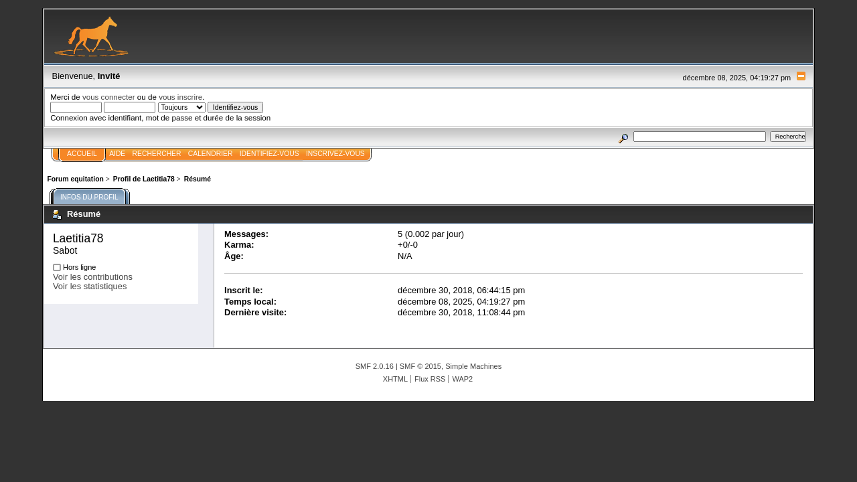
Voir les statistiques (90, 286)
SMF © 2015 (420, 366)
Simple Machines (473, 366)
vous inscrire (180, 96)
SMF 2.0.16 (375, 366)
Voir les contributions (93, 277)
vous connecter (108, 96)
